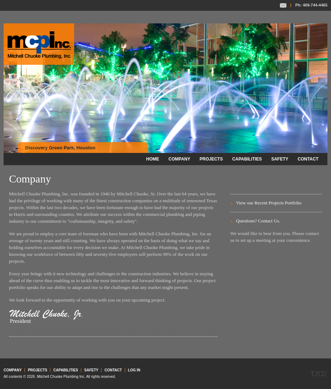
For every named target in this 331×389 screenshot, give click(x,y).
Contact (283, 5)
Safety (279, 159)
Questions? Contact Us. (258, 220)
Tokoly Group (318, 374)
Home (152, 159)
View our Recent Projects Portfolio (268, 202)
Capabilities (247, 159)
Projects (211, 159)
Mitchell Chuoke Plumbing (39, 44)
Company (179, 159)
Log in (134, 370)
